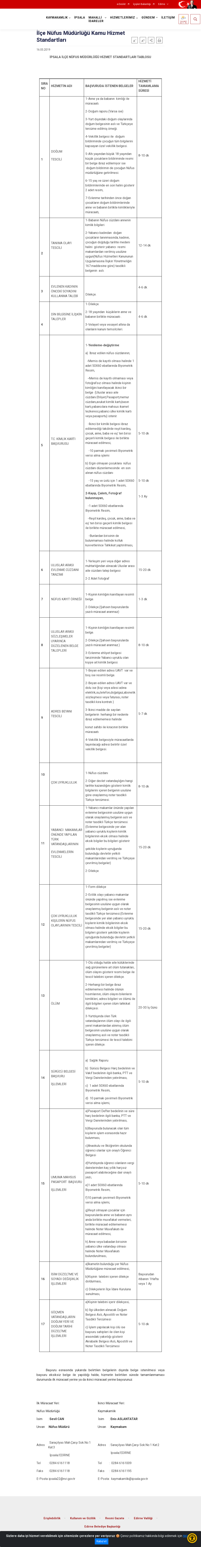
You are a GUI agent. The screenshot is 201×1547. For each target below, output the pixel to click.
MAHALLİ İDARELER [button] (96, 19)
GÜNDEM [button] (148, 17)
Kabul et (102, 1541)
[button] (151, 40)
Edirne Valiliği (143, 1518)
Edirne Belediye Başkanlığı (102, 1526)
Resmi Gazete (114, 1518)
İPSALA (79, 17)
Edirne (161, 4)
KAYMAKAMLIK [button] (57, 17)
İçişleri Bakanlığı (142, 4)
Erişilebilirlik (52, 1518)
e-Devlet (121, 4)
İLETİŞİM (168, 17)
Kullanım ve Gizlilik (83, 1518)
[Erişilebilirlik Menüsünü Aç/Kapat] (192, 1538)
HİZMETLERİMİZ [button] (122, 17)
